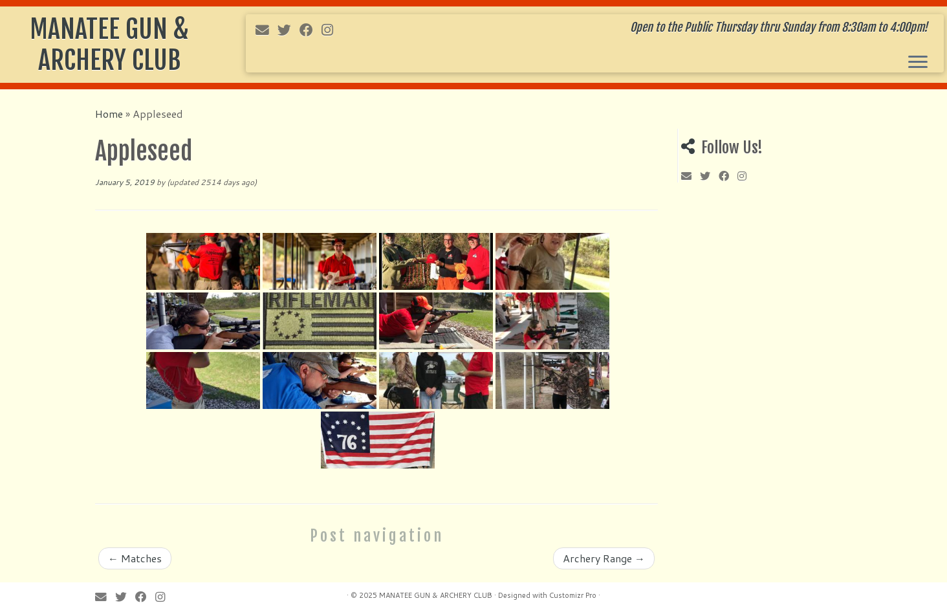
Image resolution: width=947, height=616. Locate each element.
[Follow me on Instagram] (331, 29)
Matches (135, 558)
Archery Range (604, 558)
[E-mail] (267, 29)
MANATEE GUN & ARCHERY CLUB (109, 45)
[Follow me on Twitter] (288, 29)
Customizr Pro (572, 595)
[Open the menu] (918, 62)
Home (109, 113)
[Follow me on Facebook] (310, 29)
